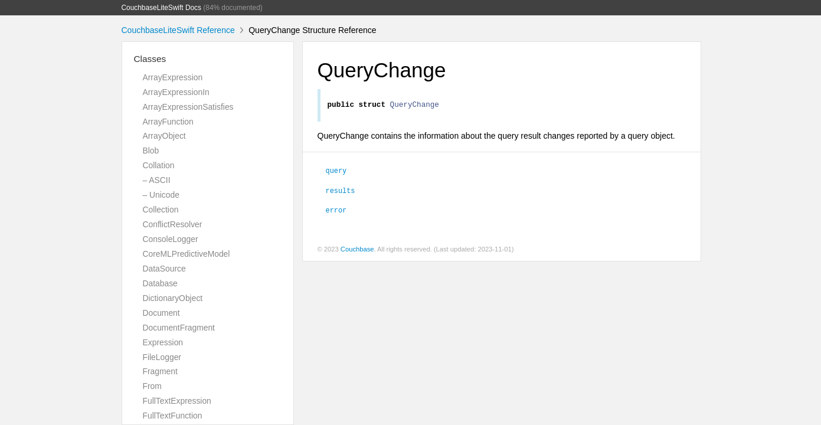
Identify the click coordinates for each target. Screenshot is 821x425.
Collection (161, 209)
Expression (163, 342)
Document (161, 313)
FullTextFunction (172, 415)
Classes (150, 59)
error (336, 211)
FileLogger (162, 357)
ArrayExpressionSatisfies (188, 107)
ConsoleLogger (170, 239)
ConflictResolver (172, 224)
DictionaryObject (173, 298)
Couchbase (357, 250)
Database (160, 283)
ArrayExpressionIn (176, 92)
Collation (159, 165)
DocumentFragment (179, 327)
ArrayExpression (173, 77)
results (340, 192)
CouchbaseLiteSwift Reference (178, 30)
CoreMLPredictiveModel (186, 254)
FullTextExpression (177, 401)
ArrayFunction (168, 121)
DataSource (164, 268)
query (336, 171)
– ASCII (157, 180)
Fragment (160, 371)
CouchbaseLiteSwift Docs (162, 8)
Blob (151, 150)
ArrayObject (164, 135)
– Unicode (161, 195)
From (152, 386)
